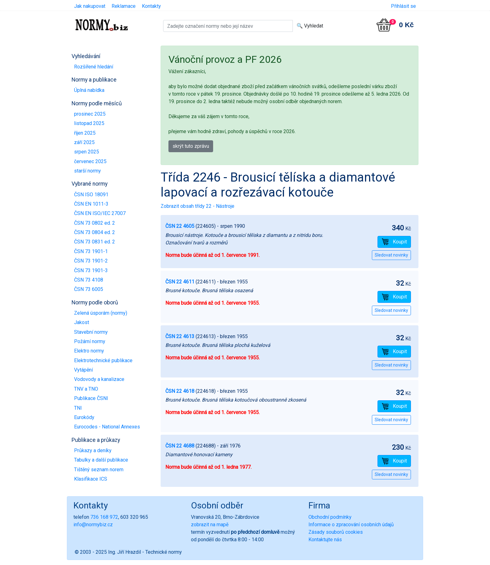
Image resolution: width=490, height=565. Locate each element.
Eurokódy (84, 417)
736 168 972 (104, 517)
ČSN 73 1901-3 (91, 270)
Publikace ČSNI (91, 398)
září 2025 (84, 142)
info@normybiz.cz (93, 525)
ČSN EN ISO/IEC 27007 (100, 213)
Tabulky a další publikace (101, 460)
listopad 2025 (89, 123)
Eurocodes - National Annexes (107, 427)
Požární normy (89, 341)
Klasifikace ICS (90, 479)
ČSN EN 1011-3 (91, 204)
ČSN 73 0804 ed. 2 (94, 232)
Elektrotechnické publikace (103, 360)
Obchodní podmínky (330, 517)
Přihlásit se (403, 6)
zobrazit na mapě (209, 525)
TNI (78, 408)
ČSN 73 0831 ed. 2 (94, 242)
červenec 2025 (90, 161)
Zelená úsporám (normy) (100, 313)
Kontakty (151, 6)
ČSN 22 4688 (179, 446)
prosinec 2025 (90, 114)
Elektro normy (89, 351)
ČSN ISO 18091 (91, 195)
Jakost (81, 322)
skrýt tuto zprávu (190, 146)
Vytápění (83, 370)
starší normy (87, 171)
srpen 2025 (86, 152)
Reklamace (124, 6)
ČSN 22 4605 (179, 226)
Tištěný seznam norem (98, 469)
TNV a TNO (86, 389)
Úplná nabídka (89, 90)
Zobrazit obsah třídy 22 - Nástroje (197, 206)
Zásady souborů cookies (335, 532)
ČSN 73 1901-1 (91, 251)
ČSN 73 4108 (88, 280)
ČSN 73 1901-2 (91, 261)
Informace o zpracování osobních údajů (351, 525)
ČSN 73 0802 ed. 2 (94, 223)
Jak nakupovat (89, 6)
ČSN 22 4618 (179, 391)
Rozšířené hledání (93, 67)
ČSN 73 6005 (88, 289)
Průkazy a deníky (93, 450)
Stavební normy (91, 332)
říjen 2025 (85, 133)
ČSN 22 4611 (179, 282)
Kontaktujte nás (325, 539)
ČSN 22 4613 (179, 336)
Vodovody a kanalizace (99, 379)
